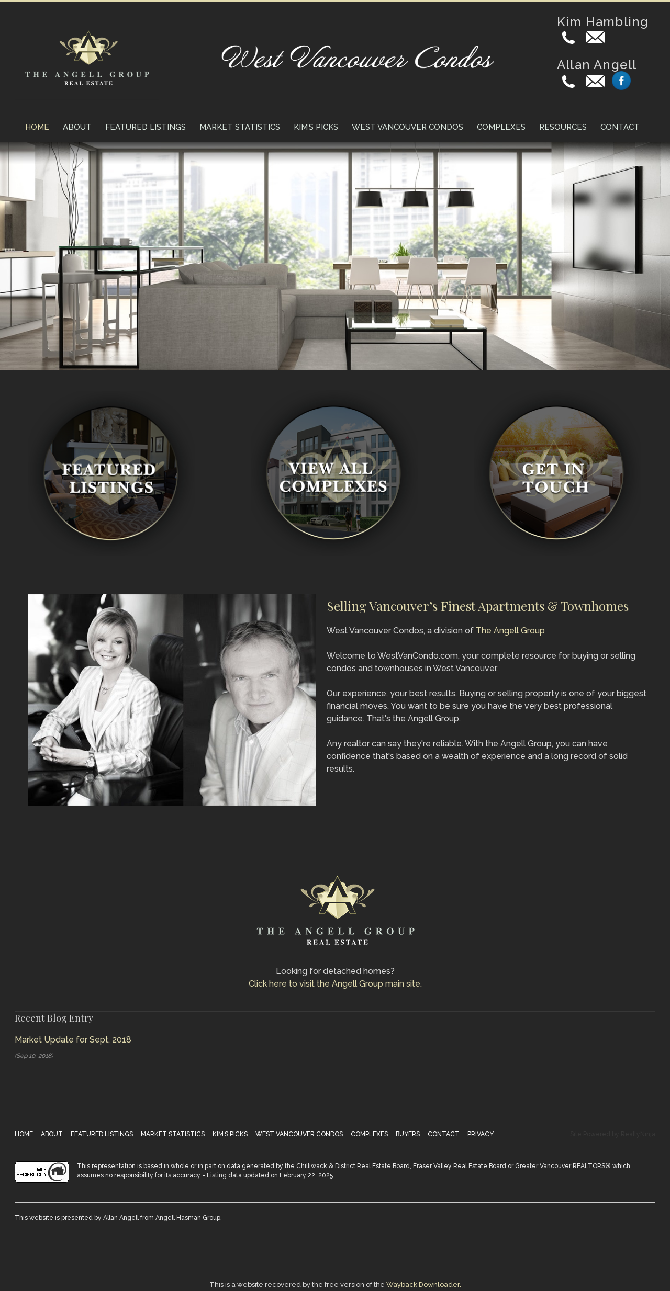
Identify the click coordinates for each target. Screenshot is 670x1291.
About (77, 127)
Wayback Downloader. (423, 1284)
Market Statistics (239, 127)
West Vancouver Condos (407, 127)
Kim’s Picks (316, 127)
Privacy (480, 1134)
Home (37, 127)
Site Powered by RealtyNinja (612, 1134)
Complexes (501, 127)
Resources (563, 127)
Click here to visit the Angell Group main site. (335, 984)
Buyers (408, 1134)
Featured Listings (145, 127)
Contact (620, 127)
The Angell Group (510, 631)
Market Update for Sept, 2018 (73, 1040)
